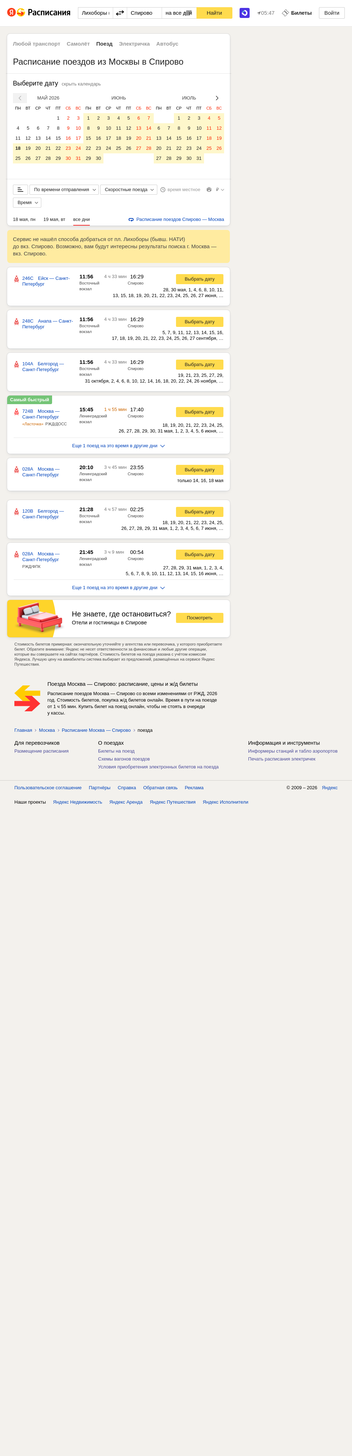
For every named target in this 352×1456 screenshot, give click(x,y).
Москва (47, 730)
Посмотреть (200, 617)
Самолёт (78, 44)
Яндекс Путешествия (173, 1448)
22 (58, 148)
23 (68, 148)
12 (28, 138)
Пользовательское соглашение (48, 1434)
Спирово (136, 283)
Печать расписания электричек (281, 759)
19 (28, 148)
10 (78, 128)
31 (78, 158)
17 (78, 138)
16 (68, 138)
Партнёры (99, 1434)
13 (38, 138)
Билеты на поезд (116, 751)
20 (38, 148)
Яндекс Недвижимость (77, 1448)
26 (28, 158)
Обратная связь (160, 1434)
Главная (23, 730)
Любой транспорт (36, 44)
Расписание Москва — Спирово (96, 730)
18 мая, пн (24, 219)
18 (17, 148)
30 (68, 158)
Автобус (167, 44)
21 (48, 148)
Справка (127, 1434)
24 (78, 148)
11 (17, 138)
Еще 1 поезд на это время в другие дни (118, 445)
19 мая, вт (54, 219)
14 (48, 138)
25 (17, 158)
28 (48, 158)
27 (38, 158)
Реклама (194, 1434)
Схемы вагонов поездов (124, 759)
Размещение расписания (41, 751)
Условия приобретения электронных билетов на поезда (158, 766)
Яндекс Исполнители (226, 1448)
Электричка (134, 44)
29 (58, 158)
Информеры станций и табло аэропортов (293, 751)
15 (58, 138)
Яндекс (330, 1434)
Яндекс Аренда (126, 1448)
